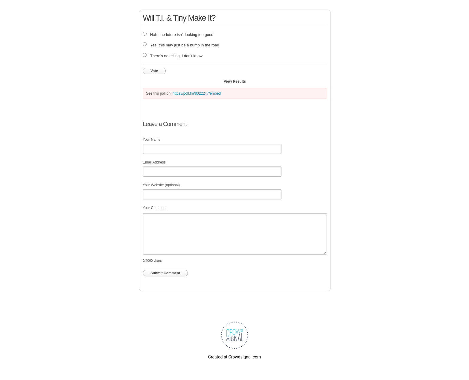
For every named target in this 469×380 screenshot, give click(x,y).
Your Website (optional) (161, 185)
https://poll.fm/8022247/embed (197, 93)
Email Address (154, 162)
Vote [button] (154, 71)
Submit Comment (165, 273)
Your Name (152, 139)
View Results (235, 81)
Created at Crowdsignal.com (234, 357)
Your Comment (155, 208)
